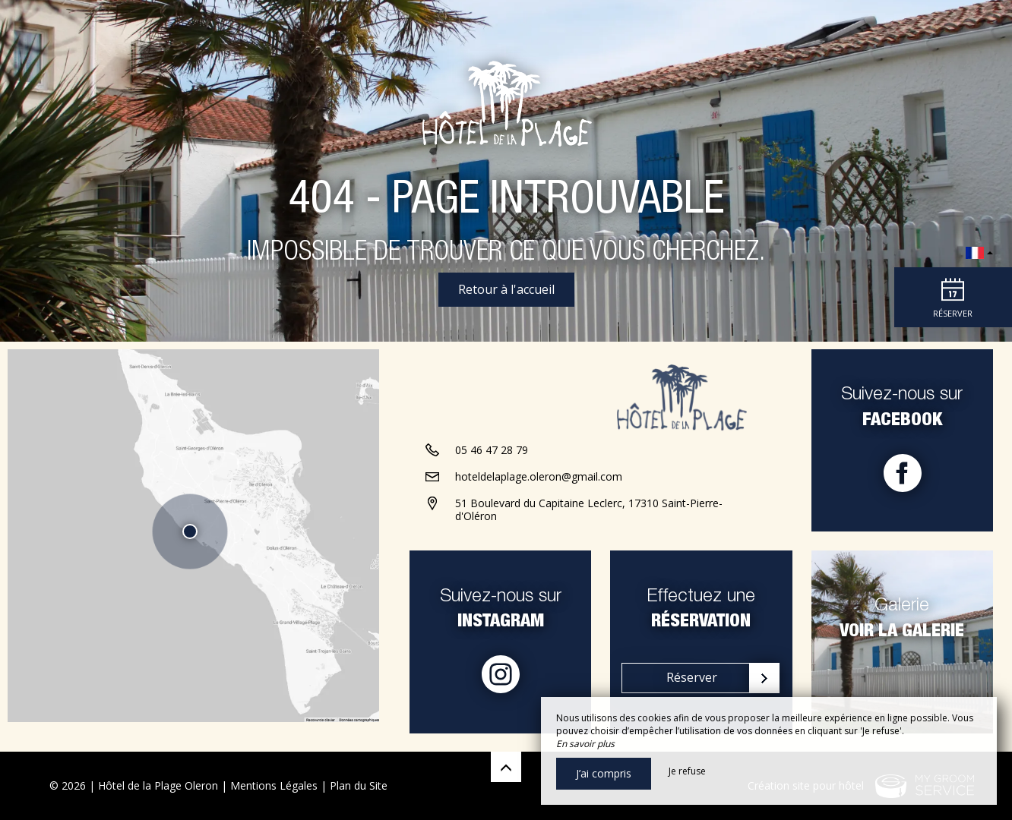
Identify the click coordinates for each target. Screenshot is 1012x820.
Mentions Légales (274, 785)
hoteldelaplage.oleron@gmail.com (538, 488)
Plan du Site (358, 785)
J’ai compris (603, 773)
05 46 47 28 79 (491, 461)
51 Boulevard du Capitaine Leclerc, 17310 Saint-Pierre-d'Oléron (589, 521)
